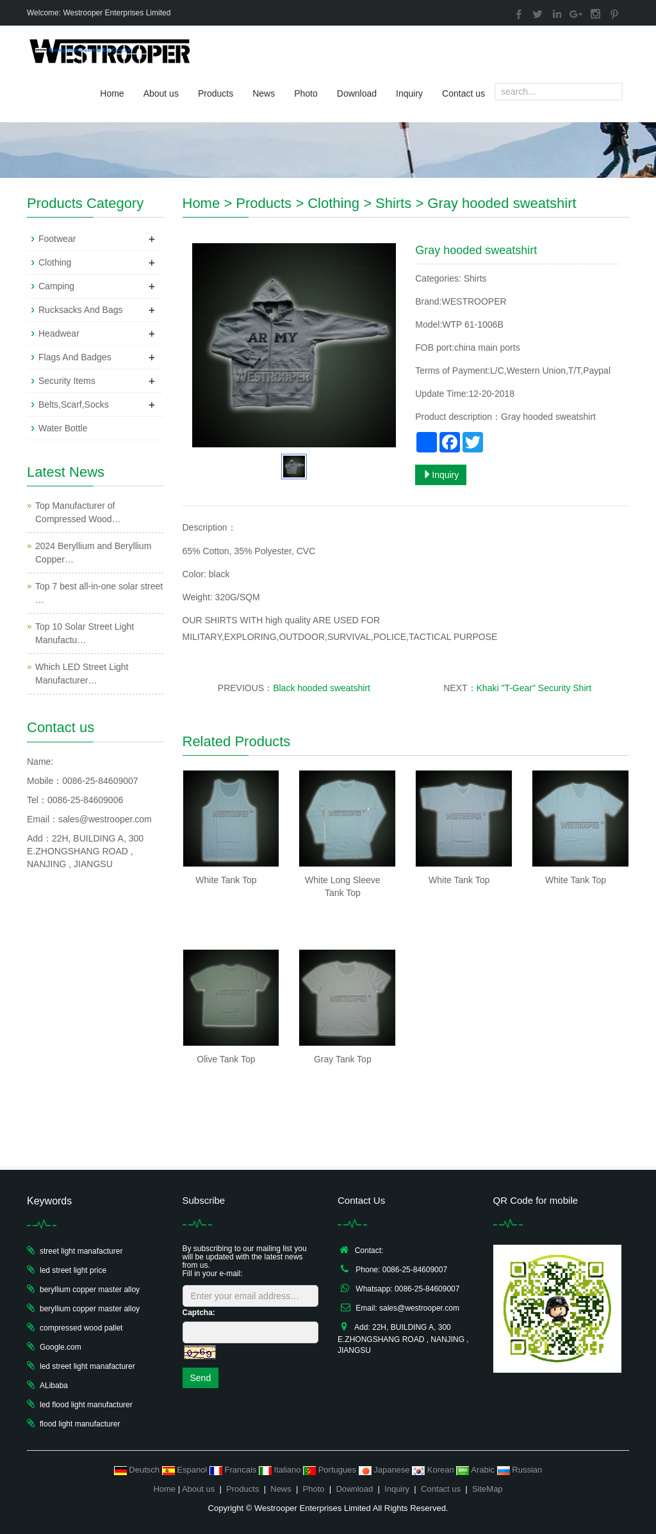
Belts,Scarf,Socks (73, 404)
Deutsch (138, 1469)
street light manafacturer (81, 1251)
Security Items (66, 381)
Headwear (58, 333)
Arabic (476, 1469)
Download (357, 93)
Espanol (185, 1469)
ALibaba (54, 1385)
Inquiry (409, 93)
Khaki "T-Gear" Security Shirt (534, 688)
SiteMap (487, 1489)
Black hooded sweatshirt (321, 688)
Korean (434, 1469)
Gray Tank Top (343, 1059)
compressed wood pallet (81, 1327)
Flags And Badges (74, 357)
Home (112, 93)
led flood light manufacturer (86, 1404)
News (263, 93)
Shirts (393, 203)
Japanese (386, 1469)
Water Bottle (63, 428)
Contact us (463, 93)
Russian (520, 1469)
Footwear (57, 239)
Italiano (281, 1469)
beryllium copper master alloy (90, 1289)
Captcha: (199, 1312)
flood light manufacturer (80, 1423)
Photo (306, 93)
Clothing (333, 203)
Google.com (60, 1347)
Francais (234, 1469)
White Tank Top (225, 880)
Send (200, 1378)
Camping (56, 286)
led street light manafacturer (87, 1366)
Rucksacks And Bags (80, 310)
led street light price (73, 1270)
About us (161, 93)
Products (215, 93)
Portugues (331, 1469)
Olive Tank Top (226, 1059)
